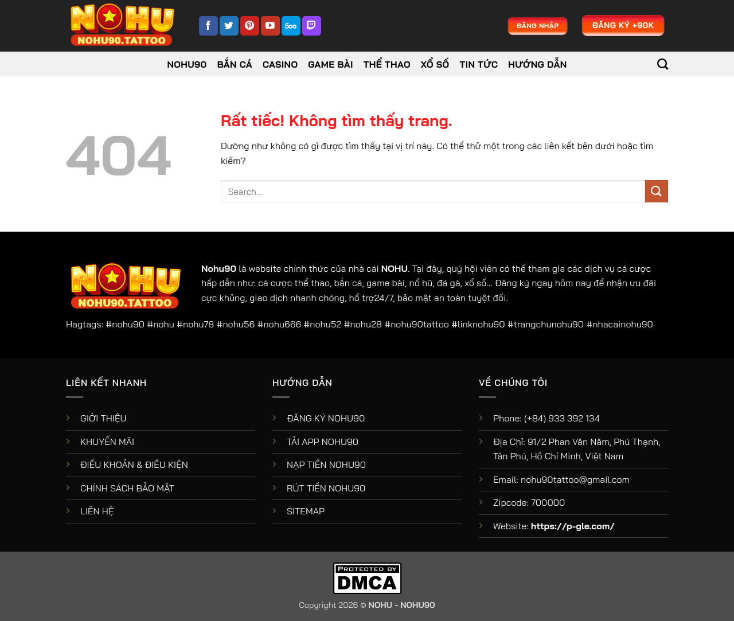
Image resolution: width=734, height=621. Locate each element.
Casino (280, 64)
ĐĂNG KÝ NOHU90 (326, 418)
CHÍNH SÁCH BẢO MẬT (127, 488)
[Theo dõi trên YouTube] (270, 26)
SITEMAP (306, 511)
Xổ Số (435, 64)
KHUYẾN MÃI (107, 441)
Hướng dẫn (537, 64)
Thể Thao (387, 64)
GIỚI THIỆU (103, 418)
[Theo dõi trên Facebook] (208, 26)
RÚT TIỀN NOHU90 (326, 488)
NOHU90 (187, 64)
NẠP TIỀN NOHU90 (326, 464)
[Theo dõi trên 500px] (291, 26)
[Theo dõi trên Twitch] (311, 26)
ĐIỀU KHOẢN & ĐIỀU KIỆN (134, 464)
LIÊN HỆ (97, 511)
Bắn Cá (234, 64)
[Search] (662, 64)
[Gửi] (656, 191)
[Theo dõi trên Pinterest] (249, 26)
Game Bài (330, 64)
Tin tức (479, 64)
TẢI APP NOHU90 (322, 441)
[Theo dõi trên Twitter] (229, 26)
